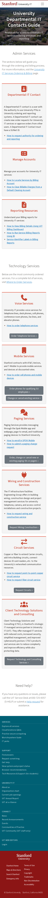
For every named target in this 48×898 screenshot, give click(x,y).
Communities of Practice (13, 827)
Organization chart (10, 791)
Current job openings (11, 794)
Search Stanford (12, 874)
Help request (33, 702)
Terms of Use (29, 865)
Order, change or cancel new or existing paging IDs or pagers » (24, 459)
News (4, 815)
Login (4, 844)
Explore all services (10, 726)
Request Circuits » (24, 590)
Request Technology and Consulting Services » (24, 661)
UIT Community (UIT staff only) (16, 830)
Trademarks (28, 877)
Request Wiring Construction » (24, 527)
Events (5, 823)
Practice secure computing (14, 733)
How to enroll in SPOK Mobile (21, 440)
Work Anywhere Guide (11, 737)
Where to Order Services (19, 282)
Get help (6, 762)
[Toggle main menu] (42, 3)
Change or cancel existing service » (24, 398)
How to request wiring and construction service (19, 515)
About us (6, 787)
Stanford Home (12, 865)
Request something (11, 758)
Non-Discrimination (31, 880)
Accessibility (29, 884)
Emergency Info (12, 878)
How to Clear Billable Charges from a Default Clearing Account (24, 188)
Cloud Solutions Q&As (11, 730)
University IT (17, 4)
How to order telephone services (22, 325)
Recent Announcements (13, 819)
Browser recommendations (14, 769)
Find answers (8, 754)
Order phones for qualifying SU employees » (24, 390)
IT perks (5, 741)
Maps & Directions (13, 870)
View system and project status (16, 766)
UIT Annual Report (10, 798)
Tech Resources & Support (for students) (20, 773)
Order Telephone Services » (24, 336)
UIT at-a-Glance (9, 802)
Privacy (27, 869)
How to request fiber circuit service (23, 579)
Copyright (28, 873)
